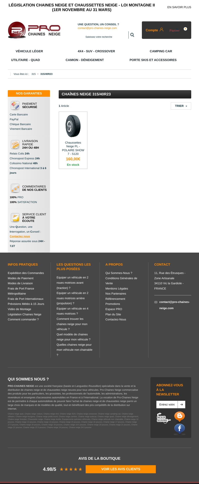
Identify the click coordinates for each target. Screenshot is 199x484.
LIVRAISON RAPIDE (30, 136)
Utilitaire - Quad (107, 51)
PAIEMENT (29, 96)
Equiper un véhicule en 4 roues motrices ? (72, 302)
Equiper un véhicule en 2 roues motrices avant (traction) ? (72, 274)
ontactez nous (21, 227)
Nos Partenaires (116, 285)
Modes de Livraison (20, 274)
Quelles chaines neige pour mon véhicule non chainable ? (74, 341)
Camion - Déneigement (138, 51)
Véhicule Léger (18, 51)
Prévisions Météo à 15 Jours (26, 295)
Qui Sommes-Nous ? (119, 264)
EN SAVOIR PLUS (179, 7)
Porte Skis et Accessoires (175, 51)
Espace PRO (114, 300)
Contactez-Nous (116, 310)
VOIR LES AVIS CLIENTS (120, 460)
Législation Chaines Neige (24, 305)
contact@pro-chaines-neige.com (98, 28)
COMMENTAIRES (34, 179)
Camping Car (79, 51)
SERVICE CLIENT (34, 209)
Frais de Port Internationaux (25, 290)
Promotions (113, 295)
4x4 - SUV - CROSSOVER (48, 51)
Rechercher (132, 35)
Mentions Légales (117, 280)
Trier (179, 97)
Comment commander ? (23, 310)
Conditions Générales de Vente (121, 272)
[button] (181, 396)
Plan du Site (113, 305)
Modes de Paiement (20, 269)
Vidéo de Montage (19, 300)
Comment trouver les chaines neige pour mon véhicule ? (72, 315)
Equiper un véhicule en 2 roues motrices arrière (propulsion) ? (72, 289)
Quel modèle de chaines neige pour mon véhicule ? (73, 328)
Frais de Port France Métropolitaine (21, 282)
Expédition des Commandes (26, 264)
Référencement (115, 290)
